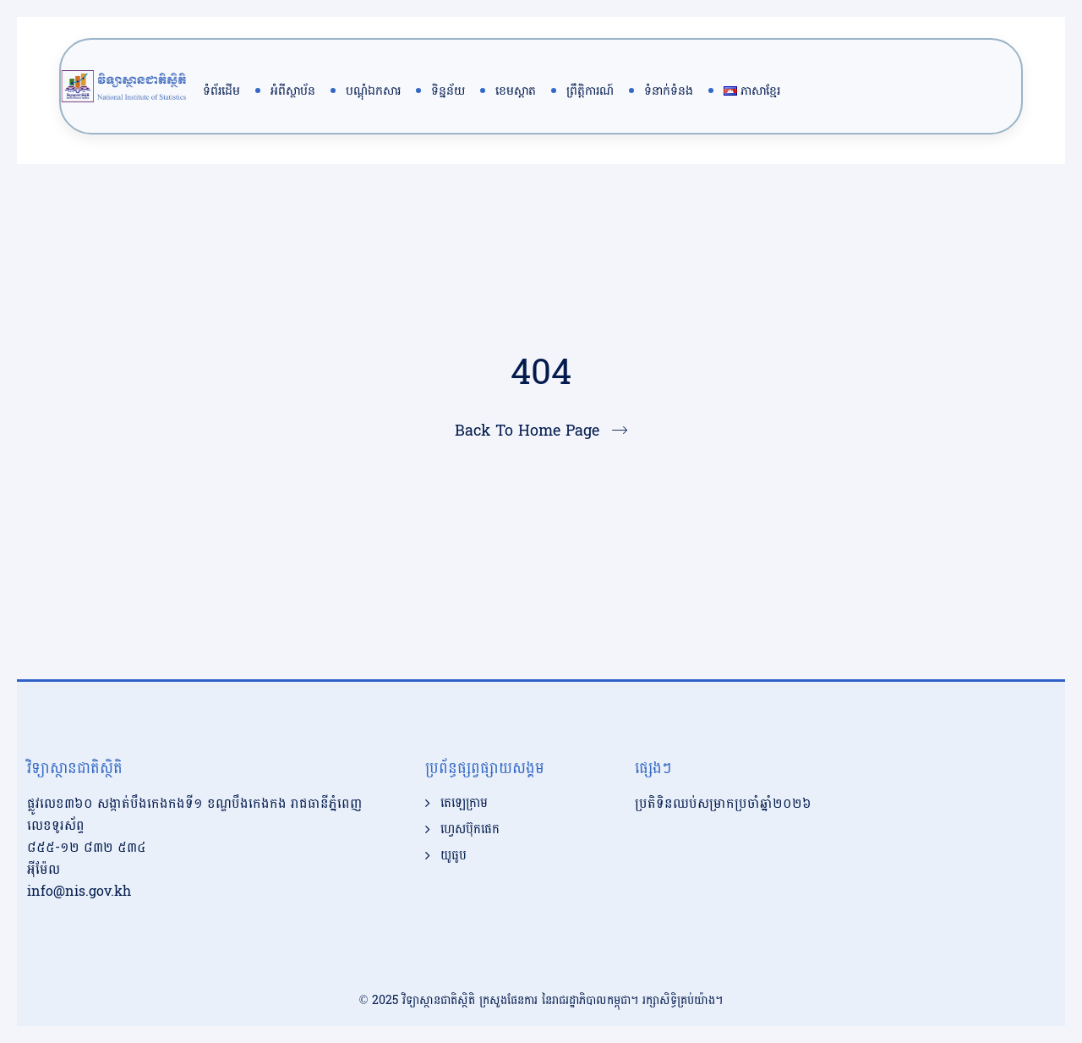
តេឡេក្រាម (464, 804)
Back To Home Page (527, 431)
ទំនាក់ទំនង (668, 90)
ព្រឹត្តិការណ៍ (590, 90)
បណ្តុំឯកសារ (373, 90)
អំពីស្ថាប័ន (292, 90)
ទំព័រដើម (221, 90)
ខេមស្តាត (515, 90)
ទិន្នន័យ (448, 90)
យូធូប (453, 856)
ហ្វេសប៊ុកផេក (470, 830)
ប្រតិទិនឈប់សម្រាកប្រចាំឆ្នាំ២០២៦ (723, 803)
